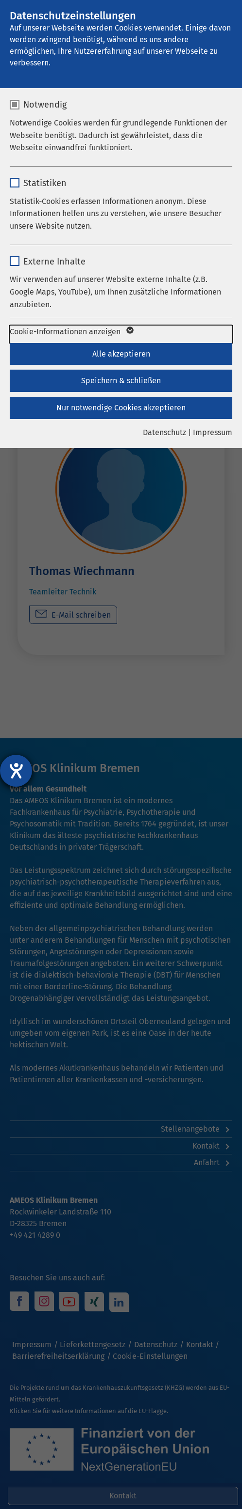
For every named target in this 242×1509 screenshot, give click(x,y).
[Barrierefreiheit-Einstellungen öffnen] (16, 771)
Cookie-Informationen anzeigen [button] (71, 332)
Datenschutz (164, 432)
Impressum (212, 432)
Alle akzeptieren (121, 353)
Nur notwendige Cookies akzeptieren (121, 407)
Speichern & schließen (121, 380)
